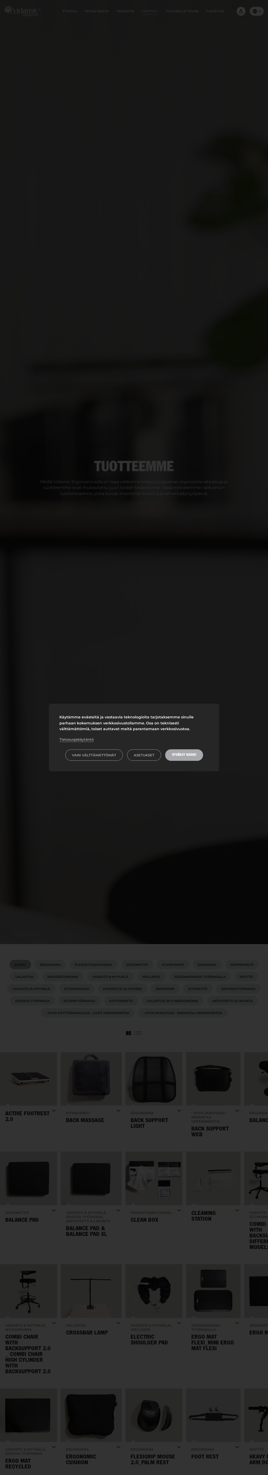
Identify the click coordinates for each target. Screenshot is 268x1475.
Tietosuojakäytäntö (76, 739)
